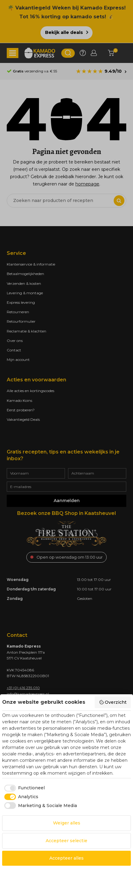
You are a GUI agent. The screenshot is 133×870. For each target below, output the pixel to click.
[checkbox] (23, 788)
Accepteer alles (66, 858)
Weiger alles (66, 823)
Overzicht (113, 702)
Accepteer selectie (66, 840)
